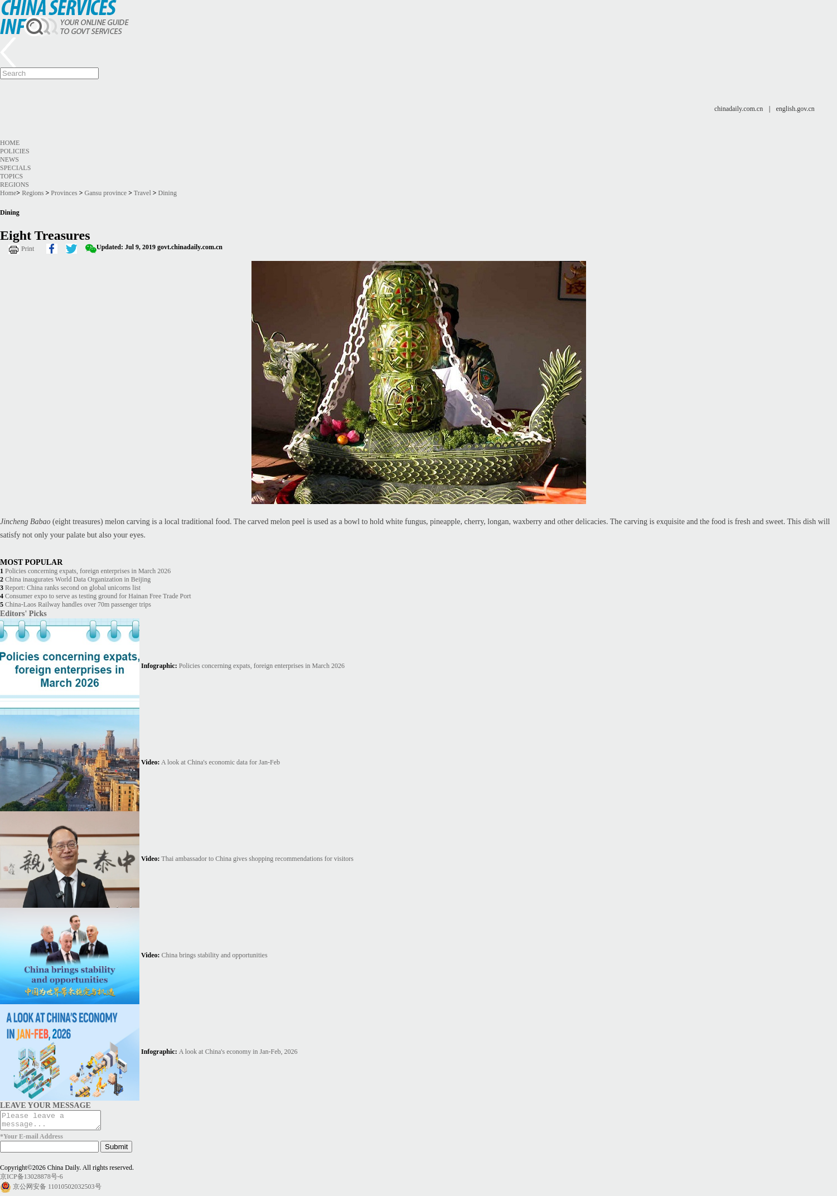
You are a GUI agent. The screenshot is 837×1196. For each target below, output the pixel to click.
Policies (15, 151)
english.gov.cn (795, 109)
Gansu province (106, 193)
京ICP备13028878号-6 (31, 1180)
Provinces (64, 193)
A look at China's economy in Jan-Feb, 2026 (238, 1051)
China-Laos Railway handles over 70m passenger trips (78, 604)
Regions (14, 184)
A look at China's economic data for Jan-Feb (220, 762)
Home (10, 143)
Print (27, 249)
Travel (142, 193)
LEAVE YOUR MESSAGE (45, 1105)
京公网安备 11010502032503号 (57, 1190)
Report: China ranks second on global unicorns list (73, 588)
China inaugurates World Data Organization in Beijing (78, 579)
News (9, 159)
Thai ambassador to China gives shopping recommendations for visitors (257, 859)
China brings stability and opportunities (215, 955)
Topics (11, 176)
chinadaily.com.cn (738, 109)
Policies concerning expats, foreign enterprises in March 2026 (88, 571)
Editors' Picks (23, 613)
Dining (167, 193)
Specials (15, 168)
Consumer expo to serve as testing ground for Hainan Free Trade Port (98, 596)
